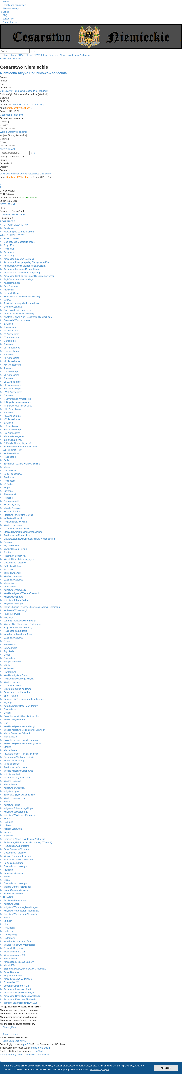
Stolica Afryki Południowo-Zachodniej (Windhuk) (24, 91)
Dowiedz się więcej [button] (99, 1069)
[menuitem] (13, 5)
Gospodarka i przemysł (11, 115)
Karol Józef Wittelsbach (18, 108)
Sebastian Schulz (28, 197)
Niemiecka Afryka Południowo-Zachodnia (33, 73)
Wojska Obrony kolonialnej (13, 132)
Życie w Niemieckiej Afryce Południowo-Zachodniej (25, 173)
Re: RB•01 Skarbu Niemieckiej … (29, 104)
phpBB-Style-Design (41, 1048)
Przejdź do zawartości (11, 58)
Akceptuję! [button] (166, 1068)
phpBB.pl (38, 1051)
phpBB (26, 1044)
